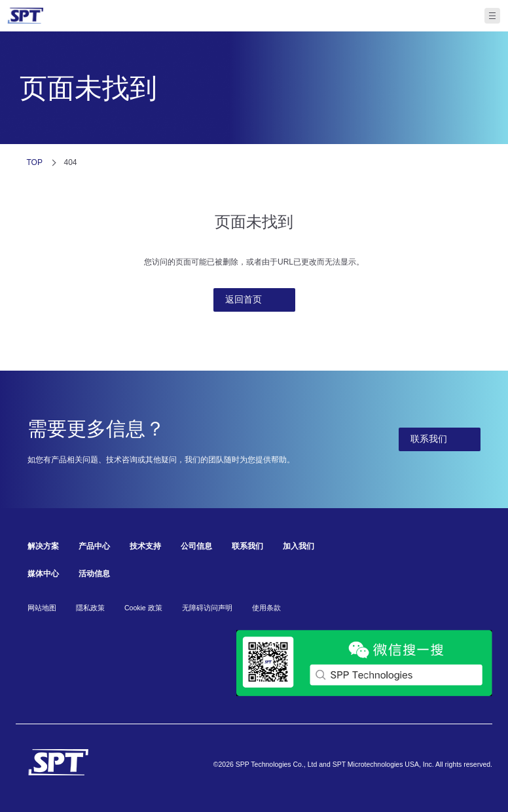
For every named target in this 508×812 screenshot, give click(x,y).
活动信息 (94, 573)
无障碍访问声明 (207, 608)
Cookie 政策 (143, 608)
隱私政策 (90, 608)
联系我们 (247, 546)
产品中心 (94, 546)
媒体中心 (43, 573)
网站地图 (41, 608)
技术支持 (145, 546)
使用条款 (266, 608)
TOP (35, 162)
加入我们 (298, 546)
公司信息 (196, 546)
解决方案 (43, 546)
